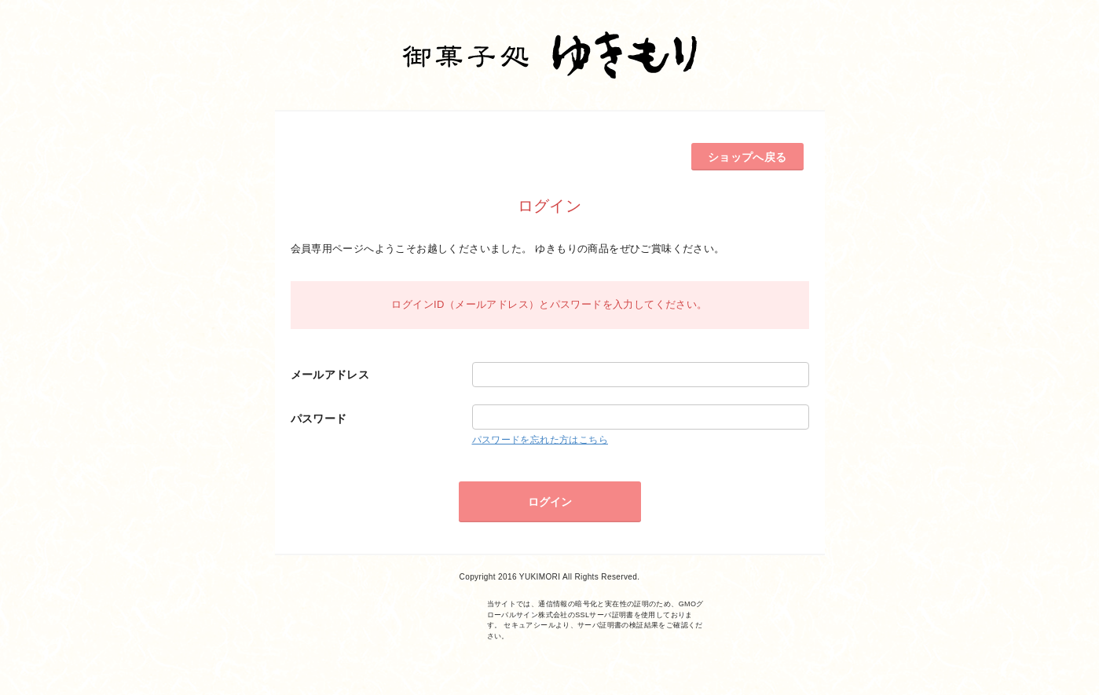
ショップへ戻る (747, 157)
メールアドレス (330, 374)
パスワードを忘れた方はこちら (540, 439)
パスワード (319, 418)
